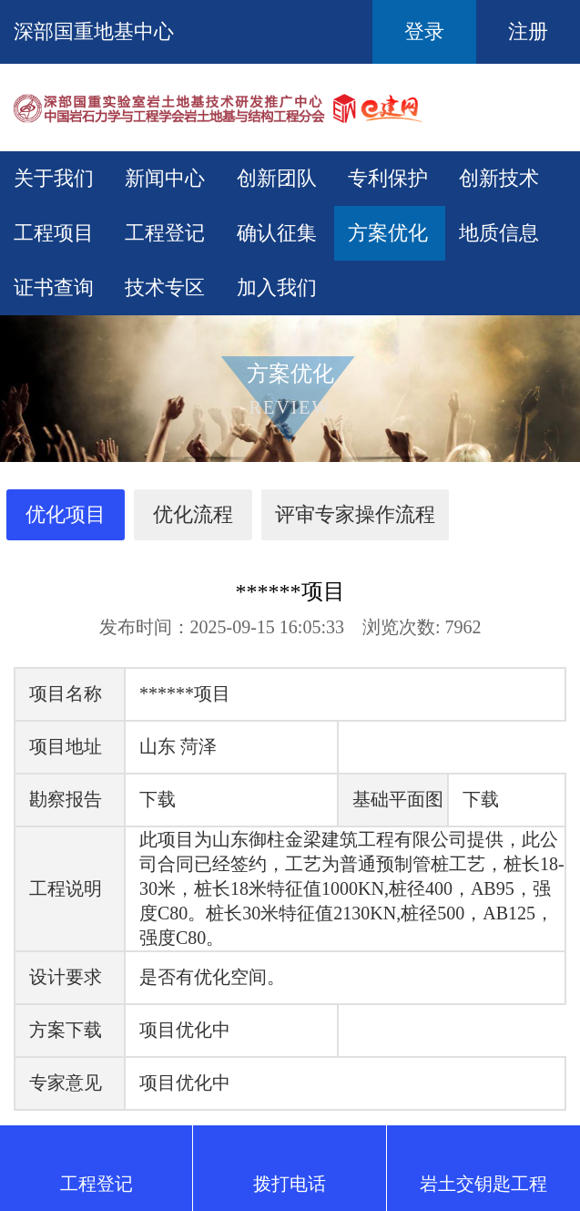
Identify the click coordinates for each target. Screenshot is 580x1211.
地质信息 (499, 232)
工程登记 (165, 232)
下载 (157, 799)
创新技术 (499, 178)
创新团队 (277, 178)
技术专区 (165, 287)
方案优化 (388, 232)
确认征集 (277, 232)
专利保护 (388, 178)
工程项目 (54, 232)
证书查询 (54, 287)
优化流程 (193, 514)
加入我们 (277, 287)
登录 (424, 31)
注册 (528, 31)
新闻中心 (165, 178)
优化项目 (65, 514)
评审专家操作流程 (355, 514)
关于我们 (54, 178)
